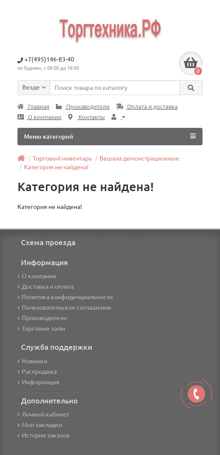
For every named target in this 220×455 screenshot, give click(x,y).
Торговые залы (41, 328)
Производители (83, 106)
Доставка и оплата (45, 286)
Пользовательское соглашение (64, 307)
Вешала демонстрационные (139, 158)
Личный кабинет (43, 414)
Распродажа (37, 371)
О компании (39, 117)
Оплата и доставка (147, 106)
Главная (33, 106)
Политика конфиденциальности (65, 297)
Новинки (32, 361)
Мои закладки (39, 424)
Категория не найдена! (56, 167)
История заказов (43, 435)
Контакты (86, 117)
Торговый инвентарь (62, 158)
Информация (38, 382)
